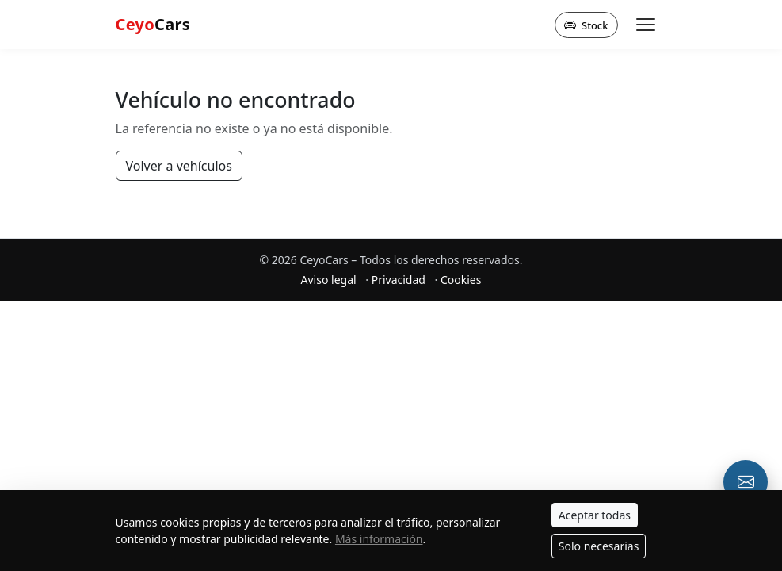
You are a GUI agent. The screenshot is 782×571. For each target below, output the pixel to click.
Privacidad (398, 279)
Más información (379, 538)
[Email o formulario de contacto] (745, 482)
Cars (153, 24)
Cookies (461, 279)
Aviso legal (329, 279)
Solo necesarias (599, 546)
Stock (586, 25)
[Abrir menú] (645, 25)
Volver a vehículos (179, 165)
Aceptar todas (595, 515)
